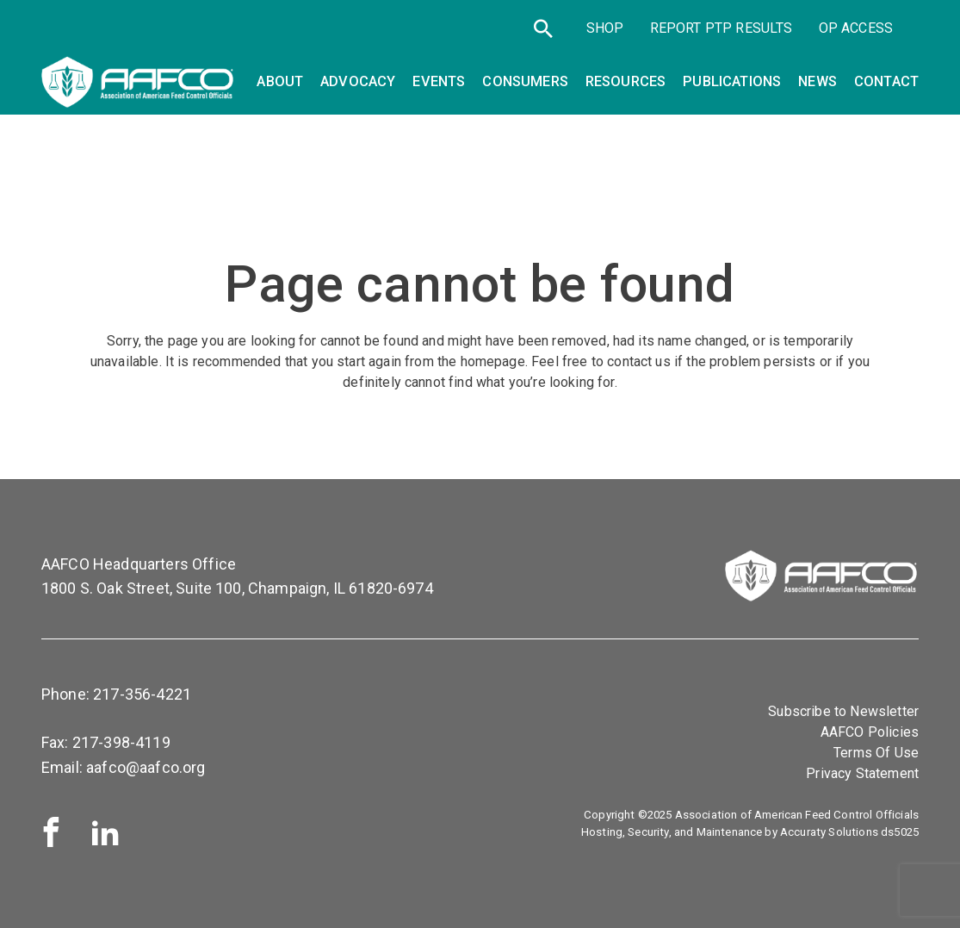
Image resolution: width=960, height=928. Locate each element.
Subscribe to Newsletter (843, 711)
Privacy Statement (862, 773)
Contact (886, 81)
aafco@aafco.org (145, 767)
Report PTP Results (721, 28)
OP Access (856, 28)
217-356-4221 (142, 694)
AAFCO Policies (870, 732)
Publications (732, 81)
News (817, 81)
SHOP (605, 28)
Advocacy (357, 81)
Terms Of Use (876, 752)
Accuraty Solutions (829, 831)
